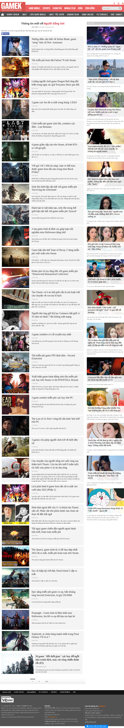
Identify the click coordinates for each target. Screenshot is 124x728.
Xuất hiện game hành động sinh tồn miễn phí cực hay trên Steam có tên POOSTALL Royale (55, 378)
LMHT (24, 14)
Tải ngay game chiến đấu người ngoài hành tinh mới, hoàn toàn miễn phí (54, 530)
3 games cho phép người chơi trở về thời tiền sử (55, 441)
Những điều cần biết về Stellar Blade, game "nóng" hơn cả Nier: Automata (54, 41)
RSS (74, 692)
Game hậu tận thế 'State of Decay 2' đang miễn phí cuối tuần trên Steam (55, 252)
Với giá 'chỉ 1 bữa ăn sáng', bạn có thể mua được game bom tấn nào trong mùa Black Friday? (53, 168)
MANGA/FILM (69, 8)
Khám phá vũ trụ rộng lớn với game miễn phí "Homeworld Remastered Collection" (55, 272)
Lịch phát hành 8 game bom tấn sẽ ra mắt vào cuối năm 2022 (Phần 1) (55, 488)
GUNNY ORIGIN (13, 14)
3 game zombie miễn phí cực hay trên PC (52, 397)
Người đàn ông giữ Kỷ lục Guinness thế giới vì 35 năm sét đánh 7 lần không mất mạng (56, 315)
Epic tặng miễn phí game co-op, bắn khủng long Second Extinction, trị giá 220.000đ (53, 593)
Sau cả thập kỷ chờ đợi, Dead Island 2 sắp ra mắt (54, 572)
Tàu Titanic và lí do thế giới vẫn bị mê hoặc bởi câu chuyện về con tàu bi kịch (56, 294)
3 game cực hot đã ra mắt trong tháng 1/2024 (54, 102)
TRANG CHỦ (6, 692)
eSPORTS (46, 8)
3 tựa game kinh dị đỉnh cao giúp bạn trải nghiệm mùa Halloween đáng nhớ (52, 231)
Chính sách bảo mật (90, 722)
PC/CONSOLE (102, 14)
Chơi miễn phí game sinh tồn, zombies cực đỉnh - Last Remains (53, 125)
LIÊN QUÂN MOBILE (38, 14)
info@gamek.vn (53, 717)
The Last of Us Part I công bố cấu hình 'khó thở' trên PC (56, 420)
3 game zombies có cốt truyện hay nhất (51, 334)
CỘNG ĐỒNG (90, 8)
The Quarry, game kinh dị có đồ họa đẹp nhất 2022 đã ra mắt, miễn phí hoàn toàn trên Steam (55, 551)
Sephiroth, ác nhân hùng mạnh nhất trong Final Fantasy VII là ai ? (55, 635)
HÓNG (80, 8)
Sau (48, 681)
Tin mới (91, 23)
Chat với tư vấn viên (96, 726)
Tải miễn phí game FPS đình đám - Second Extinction (53, 357)
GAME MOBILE (34, 8)
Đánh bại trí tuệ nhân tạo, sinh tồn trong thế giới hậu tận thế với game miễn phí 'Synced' (54, 209)
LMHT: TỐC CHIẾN (56, 14)
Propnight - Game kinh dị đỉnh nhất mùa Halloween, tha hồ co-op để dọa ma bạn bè (53, 615)
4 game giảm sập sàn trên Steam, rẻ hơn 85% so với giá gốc (54, 146)
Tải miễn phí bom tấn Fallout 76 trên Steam (54, 60)
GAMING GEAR (73, 14)
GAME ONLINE (88, 14)
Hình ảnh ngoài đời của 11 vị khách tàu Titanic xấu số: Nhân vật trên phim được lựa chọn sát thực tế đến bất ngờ (55, 510)
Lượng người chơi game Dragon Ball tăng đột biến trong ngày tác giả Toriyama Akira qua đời (55, 83)
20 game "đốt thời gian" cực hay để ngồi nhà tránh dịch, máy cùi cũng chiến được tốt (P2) (57, 659)
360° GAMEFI (116, 14)
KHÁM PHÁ (57, 8)
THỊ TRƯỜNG (31, 692)
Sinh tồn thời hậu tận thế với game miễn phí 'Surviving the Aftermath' (54, 188)
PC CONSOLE (43, 692)
